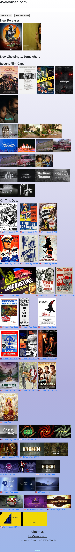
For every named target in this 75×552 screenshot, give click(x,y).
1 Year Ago (6, 422)
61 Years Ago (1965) (10, 439)
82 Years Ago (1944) (10, 263)
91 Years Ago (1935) (11, 232)
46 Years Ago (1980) (10, 358)
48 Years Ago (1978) (48, 327)
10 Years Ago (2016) (58, 509)
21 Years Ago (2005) (10, 492)
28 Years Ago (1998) (49, 358)
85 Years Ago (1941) (30, 232)
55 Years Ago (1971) (30, 439)
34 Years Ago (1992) (29, 358)
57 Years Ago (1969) (29, 327)
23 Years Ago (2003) (47, 474)
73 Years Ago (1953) (30, 263)
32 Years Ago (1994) (11, 457)
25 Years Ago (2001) (31, 457)
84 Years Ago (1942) (49, 232)
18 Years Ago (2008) (35, 509)
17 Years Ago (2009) (10, 390)
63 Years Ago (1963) (47, 295)
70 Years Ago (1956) (11, 295)
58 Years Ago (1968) (66, 295)
